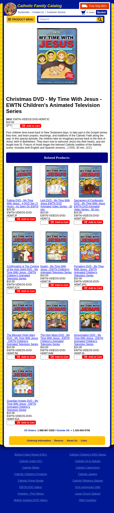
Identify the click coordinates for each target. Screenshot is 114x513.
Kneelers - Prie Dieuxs (31, 493)
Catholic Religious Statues (87, 480)
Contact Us (38, 12)
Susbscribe (24, 12)
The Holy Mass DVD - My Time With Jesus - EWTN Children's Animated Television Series (55, 340)
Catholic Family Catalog (39, 6)
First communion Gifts (88, 487)
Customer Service (56, 12)
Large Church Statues (88, 493)
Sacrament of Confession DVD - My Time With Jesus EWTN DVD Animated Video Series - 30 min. (89, 205)
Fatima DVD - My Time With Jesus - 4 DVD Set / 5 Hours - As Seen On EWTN (22, 203)
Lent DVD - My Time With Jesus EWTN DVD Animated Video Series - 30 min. (56, 205)
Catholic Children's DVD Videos (87, 454)
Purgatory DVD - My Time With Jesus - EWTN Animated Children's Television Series (89, 271)
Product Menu (21, 19)
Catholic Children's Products (30, 474)
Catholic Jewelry (87, 474)
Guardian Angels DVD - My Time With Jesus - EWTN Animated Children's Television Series (22, 405)
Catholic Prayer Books (31, 480)
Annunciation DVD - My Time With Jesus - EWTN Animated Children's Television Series (88, 340)
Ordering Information (39, 440)
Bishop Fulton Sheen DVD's (31, 454)
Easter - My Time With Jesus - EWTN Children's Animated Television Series (56, 269)
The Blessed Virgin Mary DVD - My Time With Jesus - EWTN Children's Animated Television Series (22, 340)
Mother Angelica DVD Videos (31, 500)
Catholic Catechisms (87, 467)
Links (84, 440)
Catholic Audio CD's (30, 461)
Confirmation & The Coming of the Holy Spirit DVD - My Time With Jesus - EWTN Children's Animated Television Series (23, 272)
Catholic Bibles (30, 467)
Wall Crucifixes (87, 500)
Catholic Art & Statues (88, 461)
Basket (101, 12)
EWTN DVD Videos (30, 487)
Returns (59, 440)
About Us (72, 440)
